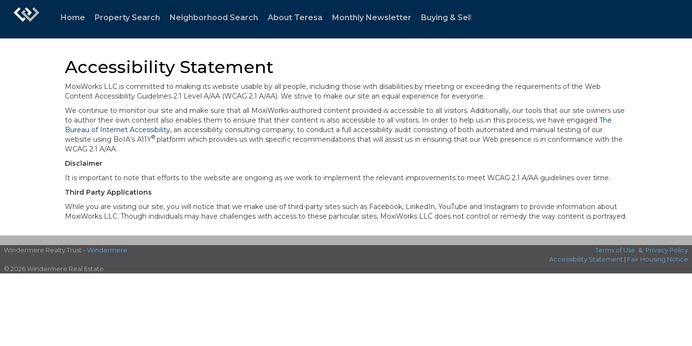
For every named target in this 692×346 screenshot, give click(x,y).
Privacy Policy (666, 250)
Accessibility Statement (586, 259)
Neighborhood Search (214, 17)
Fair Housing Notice (657, 259)
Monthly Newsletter (371, 17)
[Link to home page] (26, 19)
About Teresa (295, 17)
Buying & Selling (452, 17)
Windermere (107, 250)
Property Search (127, 17)
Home (73, 17)
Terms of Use (615, 250)
